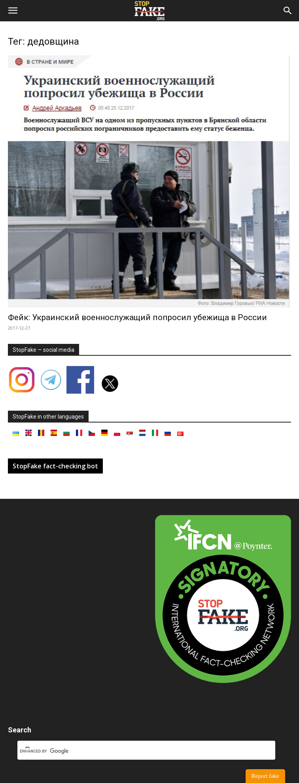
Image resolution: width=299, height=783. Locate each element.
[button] (12, 10)
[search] (137, 751)
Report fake (265, 776)
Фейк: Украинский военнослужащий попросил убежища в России (137, 317)
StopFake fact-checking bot (55, 466)
